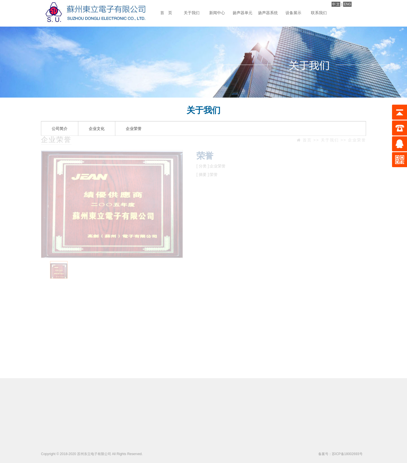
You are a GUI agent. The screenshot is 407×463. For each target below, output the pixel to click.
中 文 (336, 4)
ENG (347, 4)
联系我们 (319, 12)
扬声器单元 (242, 12)
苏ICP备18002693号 (347, 454)
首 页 (166, 12)
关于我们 (192, 12)
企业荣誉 (134, 120)
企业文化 (97, 120)
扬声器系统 (268, 12)
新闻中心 (217, 12)
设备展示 (293, 12)
